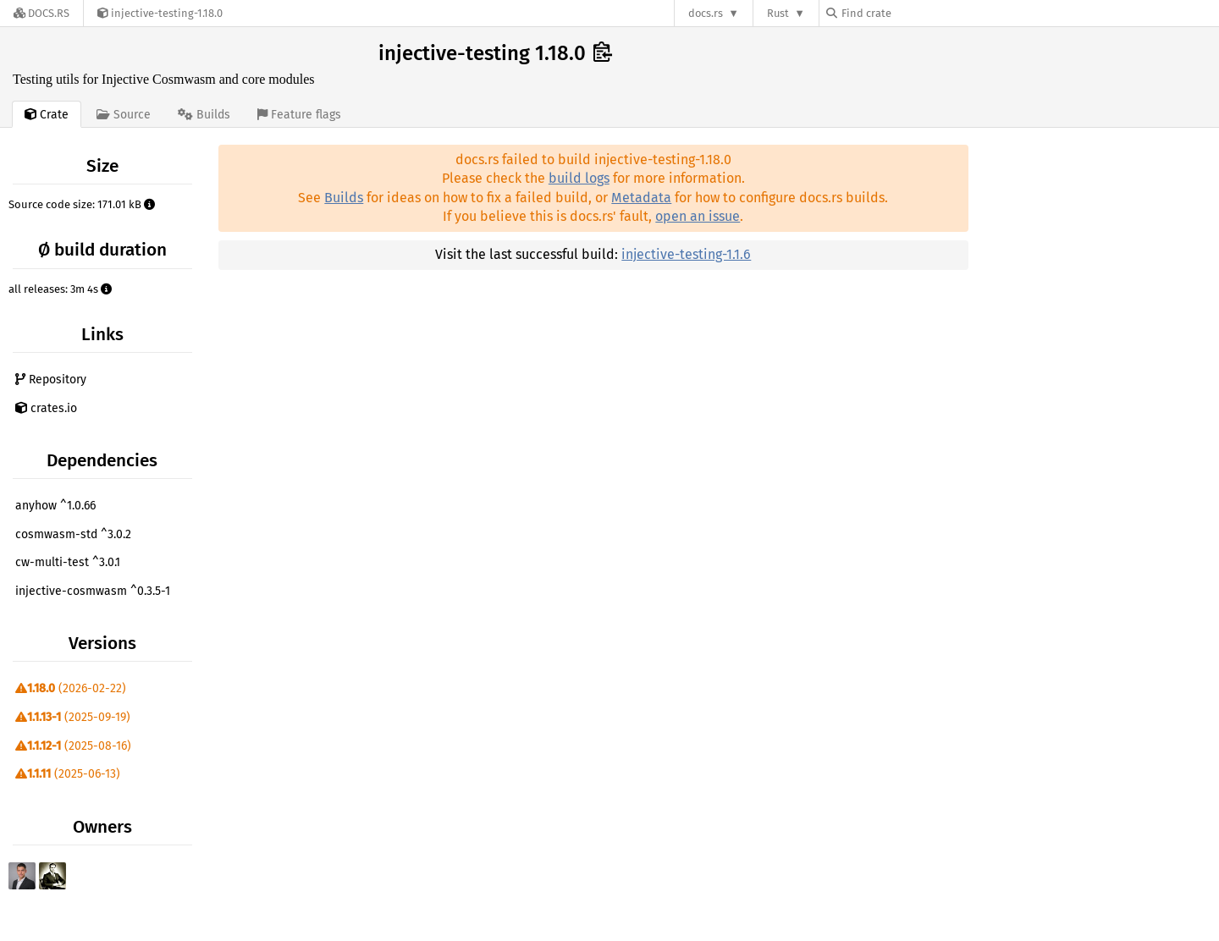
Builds (343, 198)
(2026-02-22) (70, 688)
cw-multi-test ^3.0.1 (67, 562)
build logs (579, 178)
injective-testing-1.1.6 (686, 254)
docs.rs (705, 13)
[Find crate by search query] (911, 13)
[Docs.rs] (41, 13)
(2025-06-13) (67, 774)
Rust (778, 13)
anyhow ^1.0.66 (55, 505)
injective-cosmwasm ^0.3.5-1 (92, 591)
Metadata (641, 198)
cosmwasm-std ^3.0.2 (73, 534)
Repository (50, 379)
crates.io (46, 408)
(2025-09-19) (72, 717)
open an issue (697, 216)
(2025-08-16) (73, 746)
